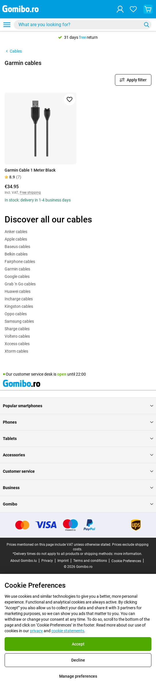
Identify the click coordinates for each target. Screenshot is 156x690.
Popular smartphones (78, 405)
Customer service (78, 471)
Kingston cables (19, 306)
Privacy (47, 561)
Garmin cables (17, 269)
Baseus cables (17, 246)
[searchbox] (79, 24)
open (61, 374)
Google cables (17, 276)
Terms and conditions (90, 561)
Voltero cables (17, 336)
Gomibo (78, 504)
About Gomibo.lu (23, 561)
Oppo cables (16, 314)
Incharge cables (19, 299)
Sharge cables (17, 328)
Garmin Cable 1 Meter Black (30, 170)
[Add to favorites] (69, 99)
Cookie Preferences (126, 561)
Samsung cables (19, 321)
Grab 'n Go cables (20, 284)
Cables (13, 51)
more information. (128, 554)
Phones (78, 422)
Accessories (78, 455)
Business (78, 487)
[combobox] (82, 24)
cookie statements (67, 631)
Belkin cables (16, 254)
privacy (36, 631)
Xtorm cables (16, 351)
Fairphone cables (20, 261)
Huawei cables (17, 291)
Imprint (63, 561)
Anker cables (16, 231)
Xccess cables (17, 343)
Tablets (78, 438)
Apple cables (16, 239)
